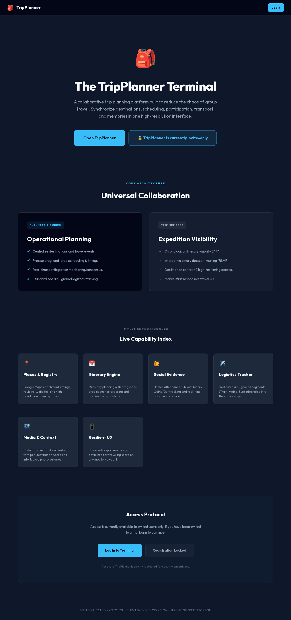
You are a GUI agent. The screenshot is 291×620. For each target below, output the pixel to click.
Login (276, 8)
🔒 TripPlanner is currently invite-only (173, 137)
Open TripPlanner (99, 137)
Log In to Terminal (120, 550)
